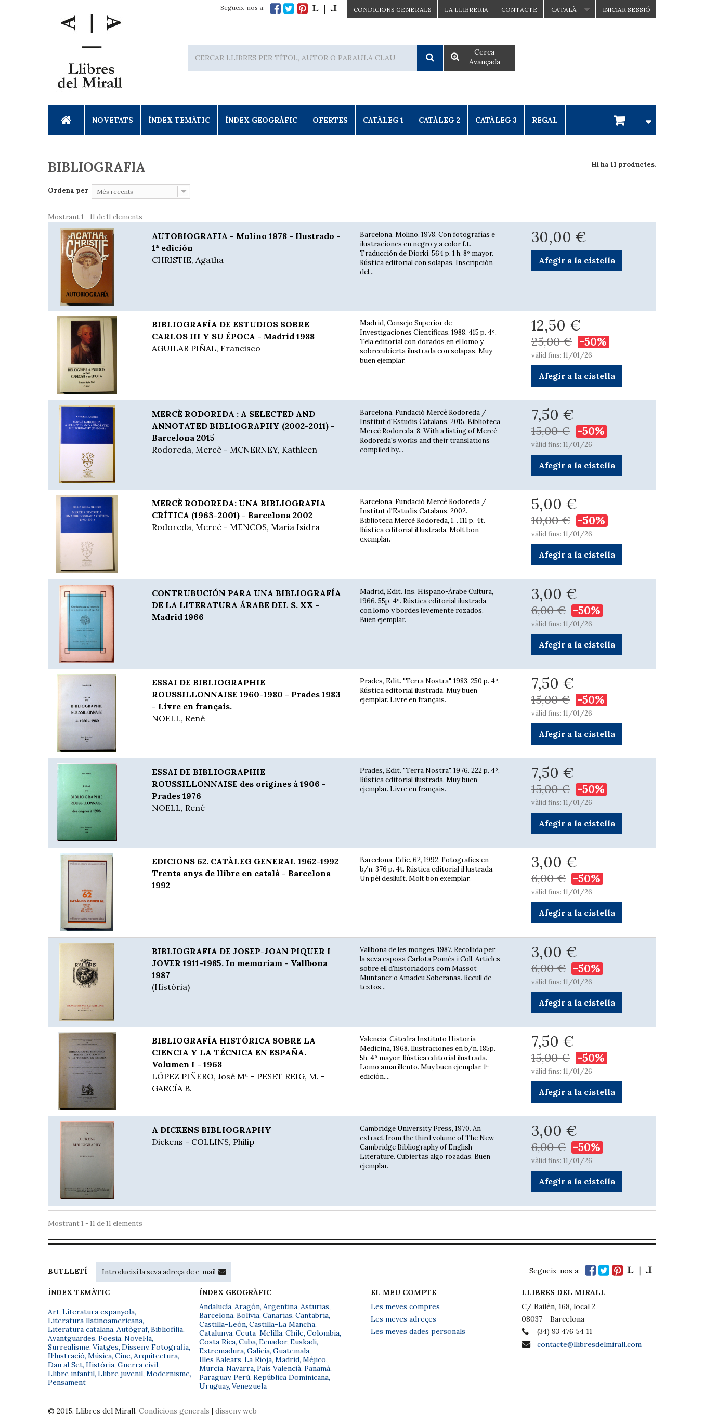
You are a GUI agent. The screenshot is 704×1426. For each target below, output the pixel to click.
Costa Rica (217, 1341)
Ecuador (273, 1341)
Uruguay (214, 1386)
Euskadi (303, 1341)
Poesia (109, 1338)
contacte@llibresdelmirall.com (589, 1344)
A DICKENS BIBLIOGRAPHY (248, 1136)
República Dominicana (291, 1377)
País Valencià (279, 1368)
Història (100, 1364)
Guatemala (291, 1350)
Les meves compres (405, 1306)
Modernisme (168, 1373)
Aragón (247, 1306)
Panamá (317, 1368)
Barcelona (216, 1315)
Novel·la (138, 1338)
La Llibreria (466, 10)
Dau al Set (65, 1364)
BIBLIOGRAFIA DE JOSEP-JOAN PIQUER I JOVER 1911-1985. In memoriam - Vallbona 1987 (248, 969)
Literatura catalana (80, 1329)
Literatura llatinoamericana (95, 1320)
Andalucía (215, 1306)
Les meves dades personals (418, 1331)
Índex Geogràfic (261, 120)
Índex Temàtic (179, 120)
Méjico (314, 1359)
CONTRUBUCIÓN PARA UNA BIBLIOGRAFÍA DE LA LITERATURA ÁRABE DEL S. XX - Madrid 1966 (246, 605)
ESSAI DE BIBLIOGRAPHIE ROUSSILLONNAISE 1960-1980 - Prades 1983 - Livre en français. (248, 700)
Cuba (247, 1341)
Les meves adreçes (403, 1319)
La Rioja (258, 1359)
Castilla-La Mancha (282, 1324)
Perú (241, 1377)
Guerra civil (138, 1364)
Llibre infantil (71, 1373)
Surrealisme (68, 1347)
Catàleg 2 (439, 120)
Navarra (240, 1368)
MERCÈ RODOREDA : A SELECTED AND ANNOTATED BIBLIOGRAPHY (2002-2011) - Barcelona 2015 (248, 432)
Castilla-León (222, 1324)
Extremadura (221, 1350)
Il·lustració (66, 1356)
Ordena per (68, 190)
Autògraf (132, 1329)
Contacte (519, 10)
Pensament (67, 1382)
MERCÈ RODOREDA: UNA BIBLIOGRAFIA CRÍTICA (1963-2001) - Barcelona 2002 (248, 515)
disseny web (236, 1411)
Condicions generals (174, 1411)
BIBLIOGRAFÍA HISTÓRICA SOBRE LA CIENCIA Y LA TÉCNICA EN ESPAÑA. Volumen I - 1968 (248, 1064)
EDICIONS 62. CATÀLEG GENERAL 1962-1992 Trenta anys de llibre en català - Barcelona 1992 (245, 873)
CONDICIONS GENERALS (393, 10)
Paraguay (214, 1377)
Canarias (277, 1315)
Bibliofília (167, 1329)
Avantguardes (71, 1338)
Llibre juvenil (120, 1373)
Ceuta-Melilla (259, 1333)
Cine (123, 1356)
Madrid (287, 1359)
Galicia (258, 1350)
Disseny (135, 1347)
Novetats (112, 120)
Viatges (106, 1347)
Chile (294, 1333)
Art (53, 1311)
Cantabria (312, 1315)
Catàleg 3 (496, 120)
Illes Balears (220, 1359)
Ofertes (330, 120)
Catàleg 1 (383, 120)
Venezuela (249, 1386)
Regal (545, 120)
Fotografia (170, 1347)
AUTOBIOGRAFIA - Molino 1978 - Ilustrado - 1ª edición (248, 248)
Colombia (323, 1333)
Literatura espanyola (98, 1311)
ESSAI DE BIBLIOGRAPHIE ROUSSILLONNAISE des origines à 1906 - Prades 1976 (248, 790)
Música (100, 1356)
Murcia (211, 1368)
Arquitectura (156, 1356)
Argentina (280, 1306)
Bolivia (248, 1315)
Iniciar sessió (626, 10)
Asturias (315, 1306)
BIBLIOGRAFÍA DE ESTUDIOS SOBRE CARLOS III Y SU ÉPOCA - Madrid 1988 (248, 336)
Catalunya (215, 1333)
